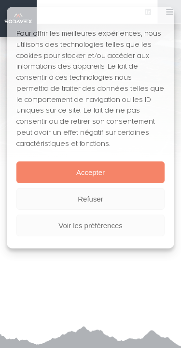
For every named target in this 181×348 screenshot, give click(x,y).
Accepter (90, 172)
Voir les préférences (90, 225)
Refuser (90, 199)
